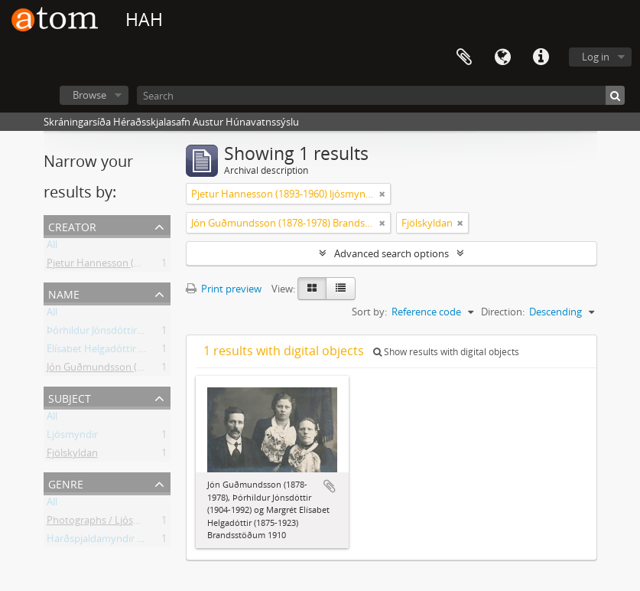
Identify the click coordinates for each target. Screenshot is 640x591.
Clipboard (464, 57)
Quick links (540, 57)
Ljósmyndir (72, 437)
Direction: (503, 311)
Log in (595, 57)
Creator (72, 225)
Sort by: (369, 311)
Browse (89, 95)
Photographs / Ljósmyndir (106, 523)
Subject (69, 397)
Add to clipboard (329, 486)
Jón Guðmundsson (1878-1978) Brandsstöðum (151, 370)
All (52, 247)
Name (64, 292)
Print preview (224, 289)
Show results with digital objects (446, 351)
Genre (65, 482)
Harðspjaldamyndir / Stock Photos (125, 541)
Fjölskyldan (72, 455)
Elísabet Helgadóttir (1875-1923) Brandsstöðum (154, 351)
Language (502, 57)
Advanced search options (391, 253)
